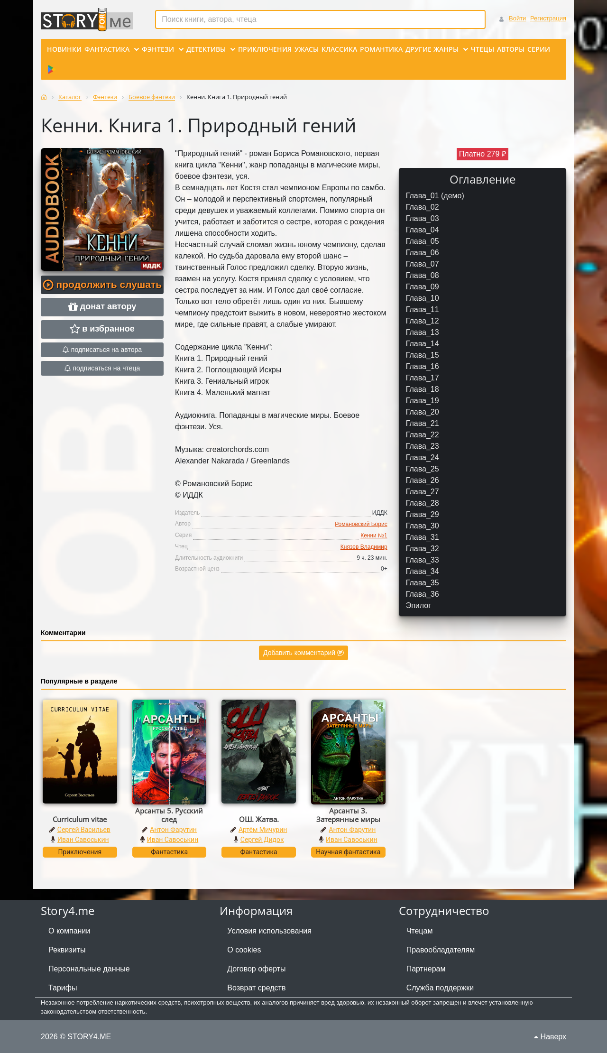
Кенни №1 (373, 535)
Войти (517, 18)
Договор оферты (256, 969)
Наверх (550, 1037)
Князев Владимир (363, 547)
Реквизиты (66, 950)
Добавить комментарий (303, 652)
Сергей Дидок (262, 839)
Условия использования (269, 931)
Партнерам (426, 969)
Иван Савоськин (83, 839)
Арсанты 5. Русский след (169, 815)
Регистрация (548, 18)
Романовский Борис (361, 524)
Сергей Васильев (83, 829)
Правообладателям (440, 950)
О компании (69, 931)
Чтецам (419, 931)
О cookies (244, 950)
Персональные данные (89, 969)
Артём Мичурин (263, 829)
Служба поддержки (440, 988)
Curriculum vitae (80, 819)
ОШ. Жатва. (259, 819)
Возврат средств (256, 988)
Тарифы (62, 988)
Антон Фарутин (173, 829)
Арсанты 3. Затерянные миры (348, 815)
